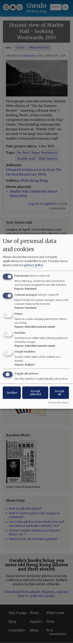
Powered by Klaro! (58, 402)
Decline (12, 392)
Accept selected (35, 392)
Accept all (59, 392)
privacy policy (33, 265)
